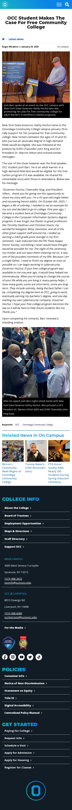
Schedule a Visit (15, 745)
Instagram (12, 657)
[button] (67, 4)
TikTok (38, 657)
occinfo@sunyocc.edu (17, 582)
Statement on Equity (18, 690)
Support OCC (13, 546)
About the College (16, 508)
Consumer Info (14, 676)
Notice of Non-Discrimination (24, 683)
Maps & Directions (16, 531)
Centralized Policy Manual (22, 713)
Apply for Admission (18, 753)
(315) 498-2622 (13, 579)
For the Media (13, 627)
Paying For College (17, 731)
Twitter (30, 657)
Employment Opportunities (22, 523)
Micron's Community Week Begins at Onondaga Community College (11, 473)
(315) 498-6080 (13, 613)
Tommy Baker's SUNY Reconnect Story (35, 467)
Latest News (16, 39)
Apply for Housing (16, 760)
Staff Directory (14, 539)
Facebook (4, 657)
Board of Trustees (16, 515)
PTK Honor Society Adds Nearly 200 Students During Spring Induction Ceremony (58, 473)
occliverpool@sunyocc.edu (20, 617)
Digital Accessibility (17, 705)
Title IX (9, 698)
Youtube (21, 657)
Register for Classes (17, 767)
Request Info (13, 738)
